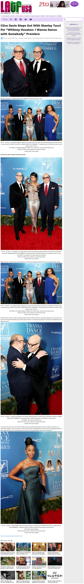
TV (1, 16)
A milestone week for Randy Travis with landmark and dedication (23, 567)
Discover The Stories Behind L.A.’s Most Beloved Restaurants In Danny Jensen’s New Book (39, 567)
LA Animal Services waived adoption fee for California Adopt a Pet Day (38, 581)
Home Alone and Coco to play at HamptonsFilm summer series (8, 553)
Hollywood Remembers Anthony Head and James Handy (54, 553)
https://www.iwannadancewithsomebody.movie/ (11, 536)
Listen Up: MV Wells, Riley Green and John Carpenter (38, 553)
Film (4, 16)
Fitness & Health (35, 16)
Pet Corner (58, 16)
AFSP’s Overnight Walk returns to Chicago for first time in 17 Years (7, 581)
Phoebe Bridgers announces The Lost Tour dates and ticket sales (54, 567)
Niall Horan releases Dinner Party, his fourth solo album (23, 581)
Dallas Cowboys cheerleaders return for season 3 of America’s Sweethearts (23, 553)
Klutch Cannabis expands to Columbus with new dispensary (55, 581)
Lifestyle (13, 16)
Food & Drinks (49, 16)
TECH (17, 16)
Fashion (26, 16)
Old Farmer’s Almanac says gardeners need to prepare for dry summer (7, 567)
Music (7, 16)
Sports (43, 16)
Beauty (22, 16)
